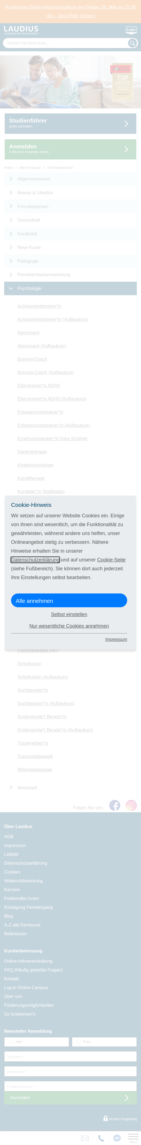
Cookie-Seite (111, 560)
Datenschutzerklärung (35, 560)
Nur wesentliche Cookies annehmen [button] (69, 626)
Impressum (116, 639)
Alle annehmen (34, 601)
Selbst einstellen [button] (69, 614)
